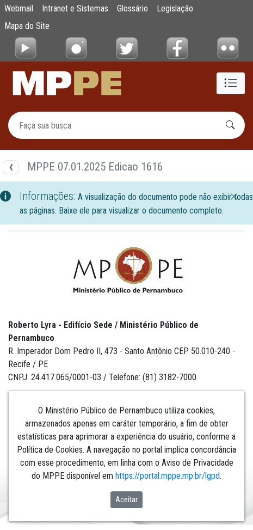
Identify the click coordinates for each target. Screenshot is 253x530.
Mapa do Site (27, 26)
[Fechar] (234, 196)
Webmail (18, 8)
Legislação (175, 8)
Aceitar (126, 499)
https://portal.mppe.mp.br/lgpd (167, 476)
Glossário (132, 8)
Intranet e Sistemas (75, 8)
